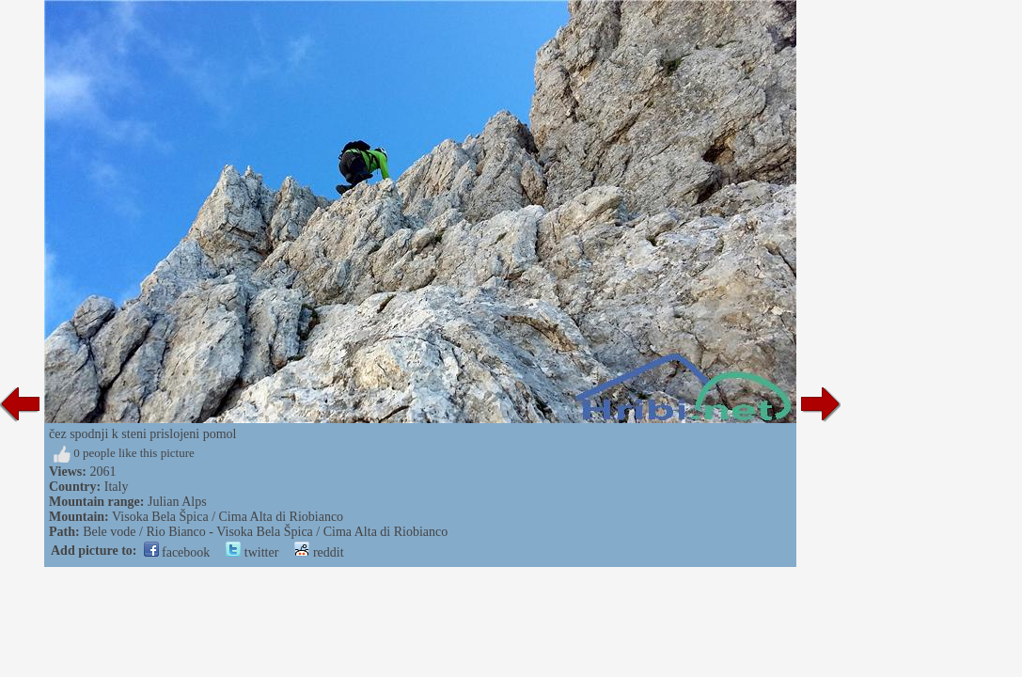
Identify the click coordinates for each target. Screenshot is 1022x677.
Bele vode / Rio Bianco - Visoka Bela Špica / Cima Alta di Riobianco (265, 532)
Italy (116, 487)
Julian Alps (177, 502)
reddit (318, 552)
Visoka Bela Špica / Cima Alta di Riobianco (227, 517)
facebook (177, 552)
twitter (252, 552)
